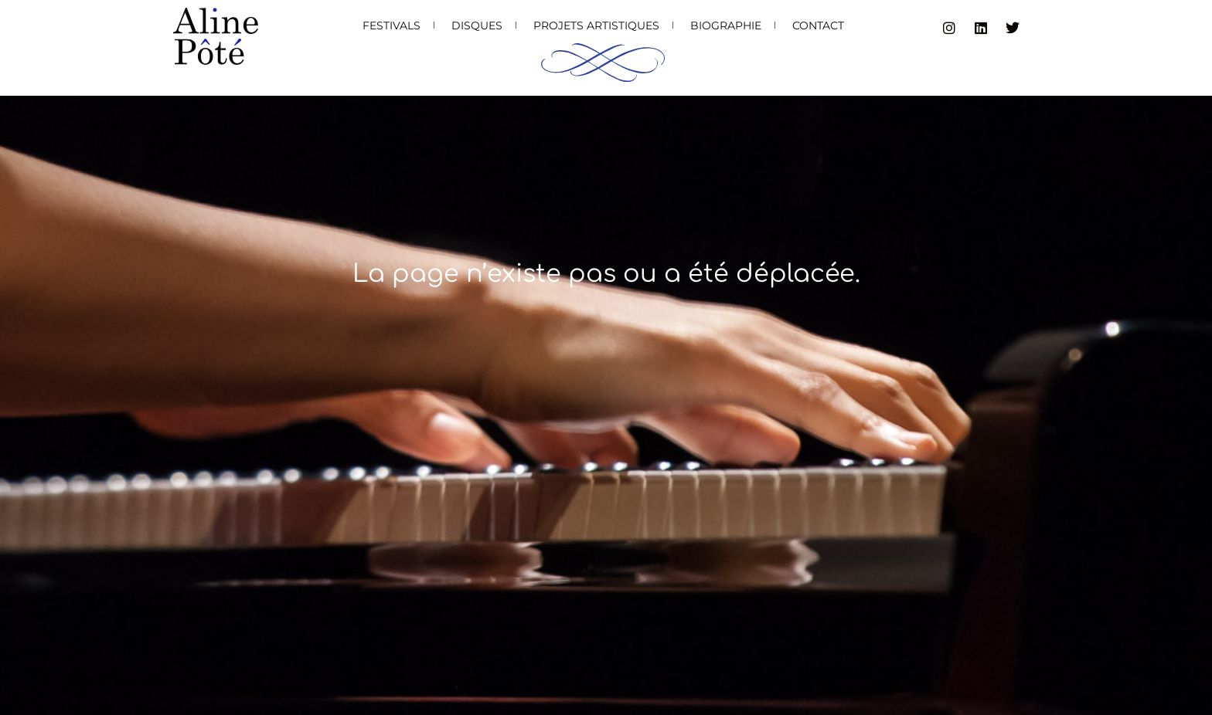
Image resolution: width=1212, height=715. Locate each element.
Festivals (391, 25)
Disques (476, 25)
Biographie (725, 25)
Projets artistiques (596, 25)
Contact (818, 25)
